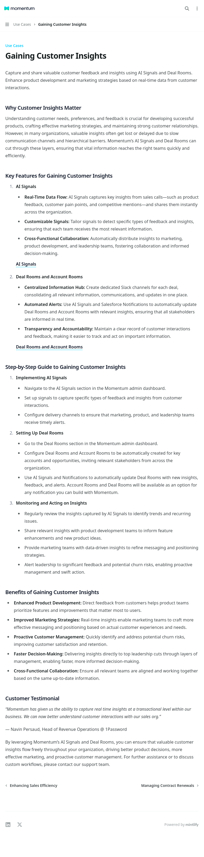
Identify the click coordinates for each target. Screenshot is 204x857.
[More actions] (197, 8)
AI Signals (26, 264)
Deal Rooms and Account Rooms (49, 347)
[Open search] (187, 8)
